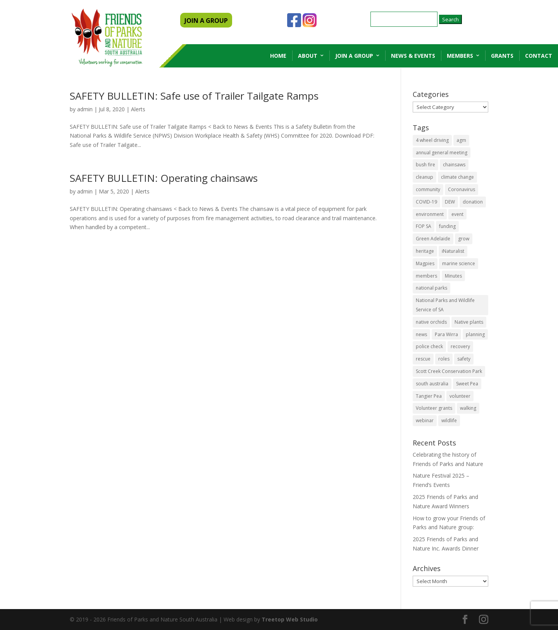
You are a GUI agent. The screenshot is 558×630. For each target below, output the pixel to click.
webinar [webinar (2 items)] (425, 420)
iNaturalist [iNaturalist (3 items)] (453, 251)
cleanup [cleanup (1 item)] (424, 177)
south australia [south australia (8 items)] (432, 383)
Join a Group (354, 55)
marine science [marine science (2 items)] (458, 263)
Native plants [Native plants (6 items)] (469, 322)
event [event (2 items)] (457, 214)
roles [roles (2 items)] (444, 359)
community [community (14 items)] (428, 189)
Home (278, 55)
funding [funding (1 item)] (447, 226)
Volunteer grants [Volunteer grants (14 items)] (434, 408)
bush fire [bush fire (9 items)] (425, 164)
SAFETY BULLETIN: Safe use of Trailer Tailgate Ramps (194, 96)
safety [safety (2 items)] (463, 359)
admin (85, 109)
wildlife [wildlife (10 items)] (449, 420)
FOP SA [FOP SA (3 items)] (423, 226)
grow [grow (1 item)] (463, 238)
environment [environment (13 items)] (430, 214)
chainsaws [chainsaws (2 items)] (454, 164)
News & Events (413, 55)
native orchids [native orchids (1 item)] (431, 322)
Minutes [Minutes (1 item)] (453, 276)
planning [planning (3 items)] (475, 334)
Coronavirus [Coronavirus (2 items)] (461, 189)
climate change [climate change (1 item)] (457, 177)
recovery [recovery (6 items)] (460, 346)
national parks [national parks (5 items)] (431, 288)
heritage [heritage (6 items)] (425, 251)
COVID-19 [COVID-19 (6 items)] (426, 201)
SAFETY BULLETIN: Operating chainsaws (164, 178)
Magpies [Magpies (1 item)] (425, 263)
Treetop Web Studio (290, 619)
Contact (538, 55)
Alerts (138, 109)
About (307, 55)
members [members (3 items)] (426, 276)
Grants (502, 55)
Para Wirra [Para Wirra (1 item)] (446, 334)
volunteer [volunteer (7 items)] (460, 396)
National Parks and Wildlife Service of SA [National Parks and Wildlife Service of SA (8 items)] (445, 305)
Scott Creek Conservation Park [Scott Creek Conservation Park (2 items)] (449, 371)
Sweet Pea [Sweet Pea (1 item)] (467, 383)
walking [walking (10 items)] (468, 408)
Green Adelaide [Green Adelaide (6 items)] (433, 238)
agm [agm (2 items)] (461, 140)
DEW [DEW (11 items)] (450, 201)
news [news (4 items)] (421, 334)
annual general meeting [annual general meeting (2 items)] (441, 152)
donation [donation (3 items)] (473, 201)
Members (460, 55)
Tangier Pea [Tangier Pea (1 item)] (429, 396)
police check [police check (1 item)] (429, 346)
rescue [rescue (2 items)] (423, 359)
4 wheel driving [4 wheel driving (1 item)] (432, 140)
